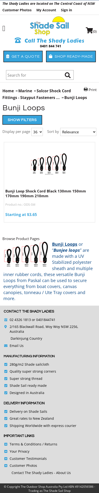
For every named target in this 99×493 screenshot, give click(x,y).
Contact (18, 472)
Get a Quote (23, 56)
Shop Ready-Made (71, 56)
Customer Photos (17, 10)
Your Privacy (19, 451)
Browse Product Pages (21, 238)
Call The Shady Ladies (49, 41)
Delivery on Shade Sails (28, 411)
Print (93, 89)
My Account (46, 10)
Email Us (17, 345)
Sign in (66, 10)
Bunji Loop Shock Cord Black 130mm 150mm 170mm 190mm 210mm (45, 193)
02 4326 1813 (20, 319)
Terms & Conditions (25, 444)
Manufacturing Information (29, 356)
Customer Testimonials (28, 458)
